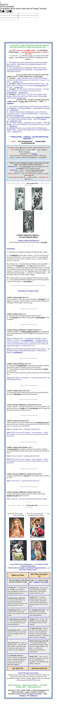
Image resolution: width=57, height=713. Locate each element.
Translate (32, 154)
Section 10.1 (14, 110)
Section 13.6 (21, 98)
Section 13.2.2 (23, 92)
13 (21, 82)
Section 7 (13, 108)
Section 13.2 (18, 87)
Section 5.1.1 (34, 695)
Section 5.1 (22, 695)
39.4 (19, 121)
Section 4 (18, 115)
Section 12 (16, 82)
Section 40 (10, 103)
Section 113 (13, 126)
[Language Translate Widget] (28, 152)
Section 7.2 (16, 131)
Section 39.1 (14, 121)
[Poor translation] (9, 11)
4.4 (22, 115)
